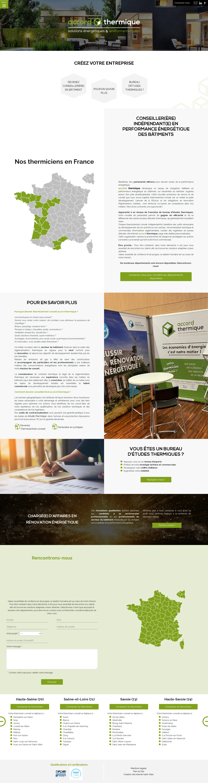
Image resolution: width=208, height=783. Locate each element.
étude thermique (37, 416)
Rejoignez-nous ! (156, 479)
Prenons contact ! (166, 525)
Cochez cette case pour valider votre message (31, 672)
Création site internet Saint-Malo (139, 774)
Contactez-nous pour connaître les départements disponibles (156, 277)
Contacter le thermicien (30, 706)
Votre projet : (12, 633)
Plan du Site (138, 771)
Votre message (13, 646)
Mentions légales (139, 768)
